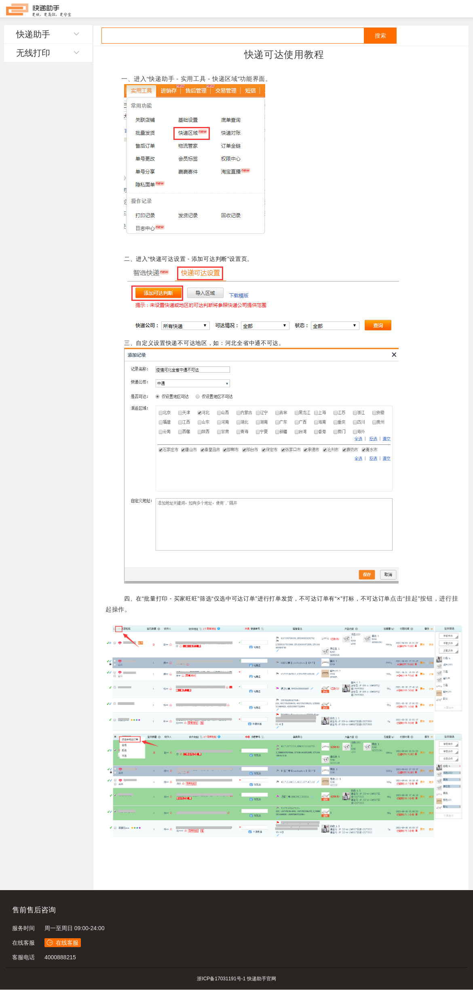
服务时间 (23, 928)
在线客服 (23, 942)
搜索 (380, 35)
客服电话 (23, 957)
